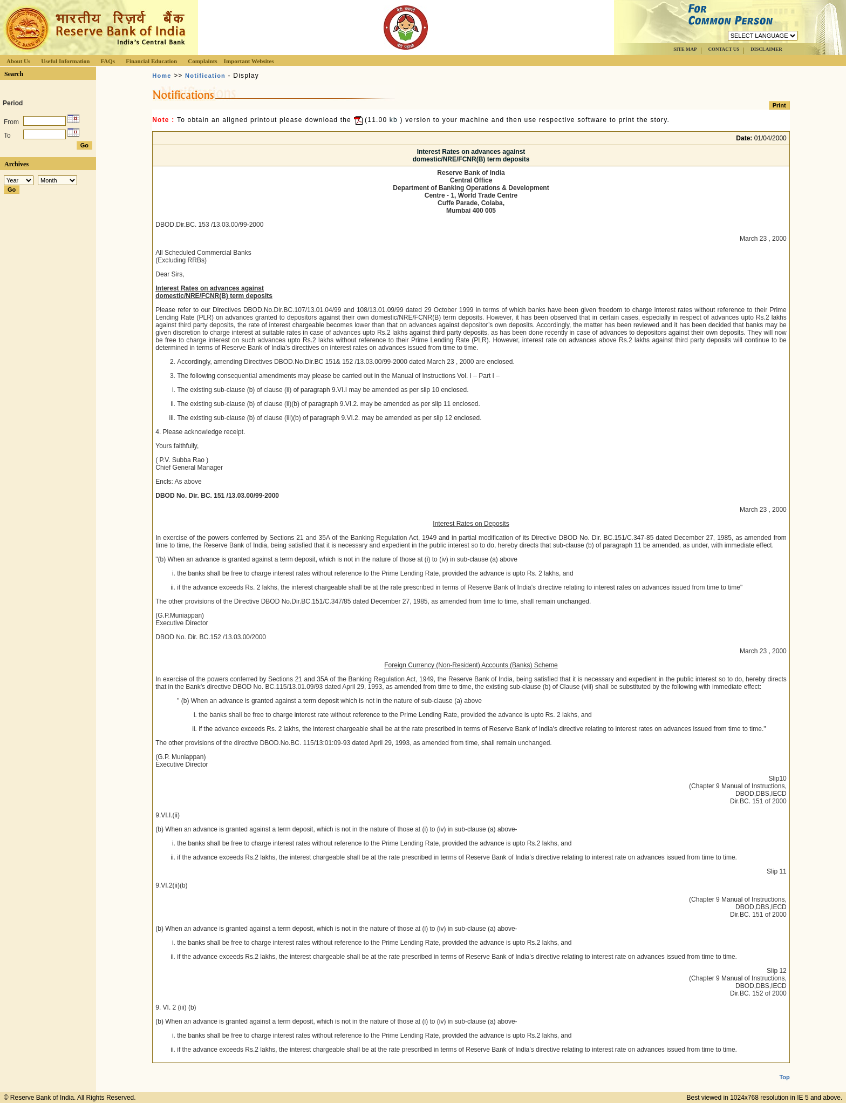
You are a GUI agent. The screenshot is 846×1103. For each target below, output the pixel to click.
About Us (18, 61)
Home (161, 75)
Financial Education (151, 61)
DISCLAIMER (766, 49)
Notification (205, 75)
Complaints (202, 61)
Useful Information (65, 61)
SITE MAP (685, 49)
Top (784, 1068)
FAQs (107, 61)
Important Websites (249, 61)
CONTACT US (723, 49)
